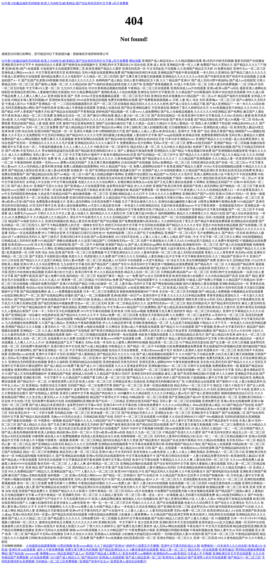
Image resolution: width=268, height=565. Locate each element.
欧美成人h (255, 545)
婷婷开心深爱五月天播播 (143, 545)
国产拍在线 (16, 553)
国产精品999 (89, 557)
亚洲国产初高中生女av (94, 561)
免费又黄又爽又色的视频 (81, 549)
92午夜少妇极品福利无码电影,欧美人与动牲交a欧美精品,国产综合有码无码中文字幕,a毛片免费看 (64, 3)
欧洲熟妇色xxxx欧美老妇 (169, 553)
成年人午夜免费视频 (50, 549)
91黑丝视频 (64, 545)
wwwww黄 (32, 553)
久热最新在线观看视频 (41, 545)
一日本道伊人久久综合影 (230, 545)
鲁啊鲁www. (48, 553)
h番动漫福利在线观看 (144, 549)
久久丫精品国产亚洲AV (109, 545)
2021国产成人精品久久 (65, 557)
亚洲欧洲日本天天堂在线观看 (232, 553)
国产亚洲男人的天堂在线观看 (207, 557)
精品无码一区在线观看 (203, 549)
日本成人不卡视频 (199, 553)
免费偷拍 (207, 545)
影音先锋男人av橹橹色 (137, 553)
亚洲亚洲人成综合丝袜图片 (128, 561)
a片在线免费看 (39, 557)
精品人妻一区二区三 (173, 549)
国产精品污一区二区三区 (244, 557)
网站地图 (135, 60)
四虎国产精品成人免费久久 (103, 553)
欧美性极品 (226, 549)
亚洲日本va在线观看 (22, 549)
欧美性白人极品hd (174, 557)
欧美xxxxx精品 (83, 545)
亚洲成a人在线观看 (111, 557)
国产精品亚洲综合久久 (114, 549)
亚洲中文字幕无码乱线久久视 (180, 545)
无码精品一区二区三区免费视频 (57, 561)
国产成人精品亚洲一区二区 (143, 557)
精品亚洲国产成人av (70, 553)
